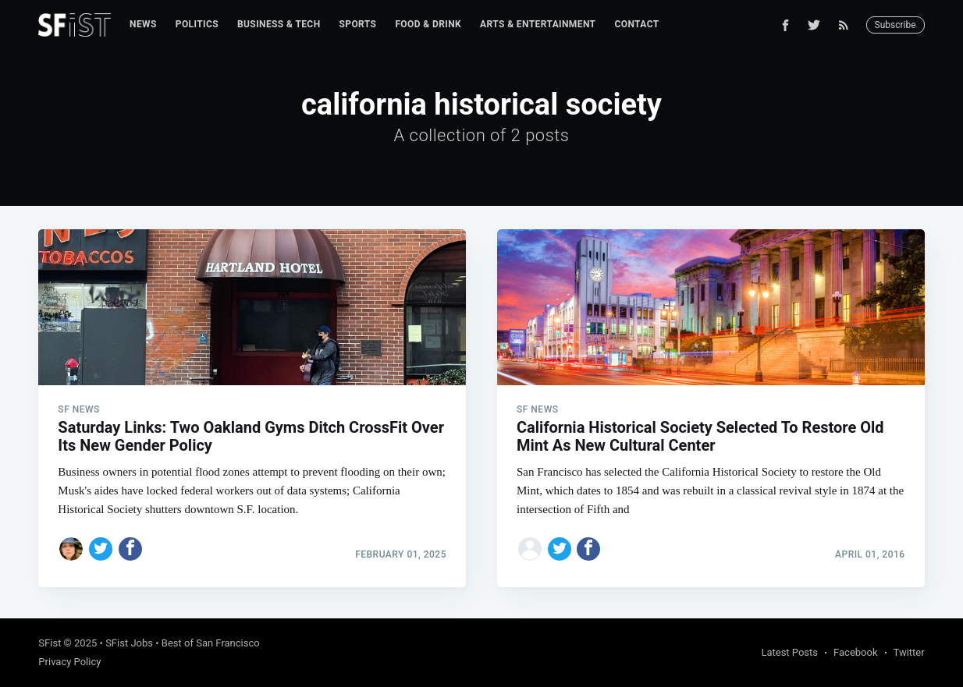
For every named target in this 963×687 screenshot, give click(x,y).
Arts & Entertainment (537, 24)
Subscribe (895, 24)
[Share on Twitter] (100, 549)
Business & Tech (279, 24)
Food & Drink (428, 24)
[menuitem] (143, 24)
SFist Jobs (129, 643)
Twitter (909, 652)
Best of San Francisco (211, 643)
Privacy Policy (69, 662)
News (143, 24)
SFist (49, 643)
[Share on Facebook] (130, 549)
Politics (197, 24)
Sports (358, 24)
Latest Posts (789, 652)
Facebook (855, 652)
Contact (636, 24)
